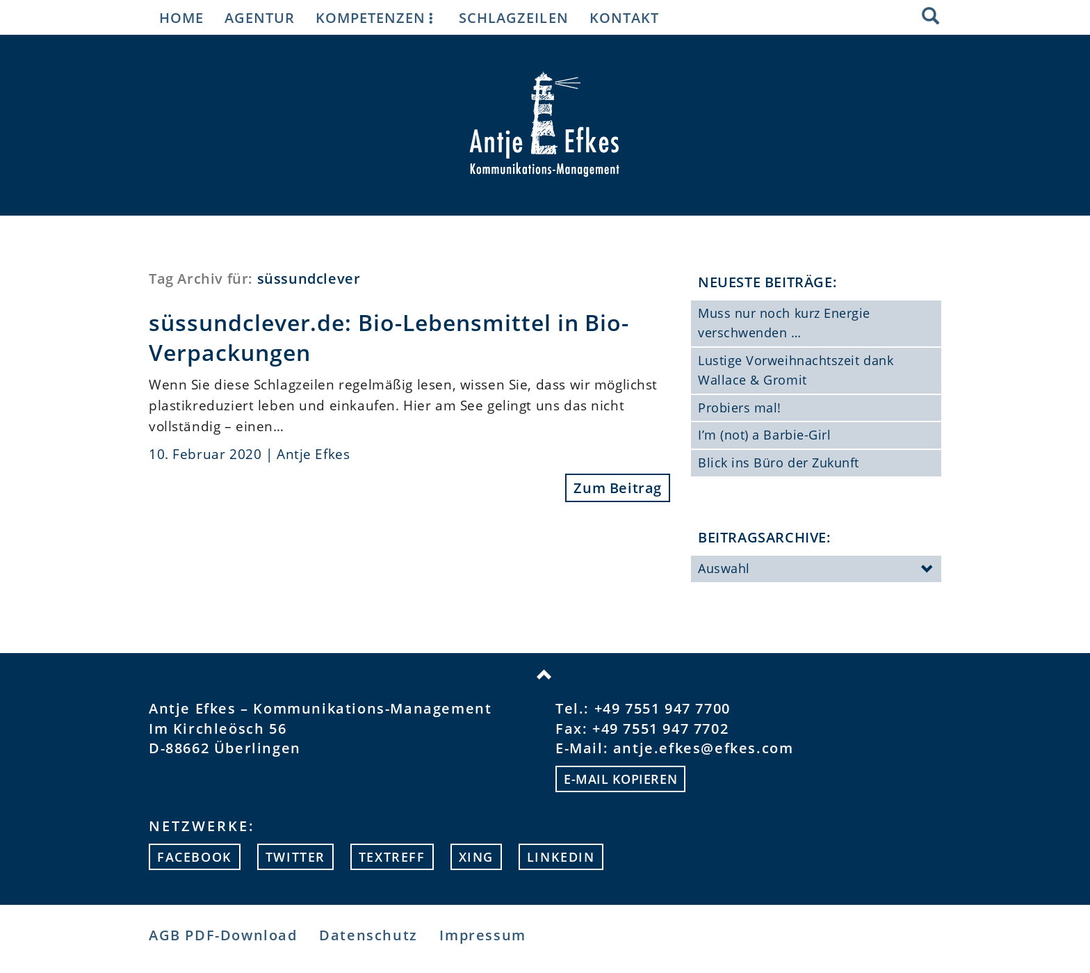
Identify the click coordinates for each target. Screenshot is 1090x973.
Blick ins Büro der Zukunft (778, 462)
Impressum (482, 935)
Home (181, 17)
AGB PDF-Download (223, 935)
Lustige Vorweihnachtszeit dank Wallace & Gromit (795, 370)
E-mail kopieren (620, 779)
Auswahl (816, 569)
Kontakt (624, 17)
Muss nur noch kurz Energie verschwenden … (784, 323)
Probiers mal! (739, 407)
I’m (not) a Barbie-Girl (764, 434)
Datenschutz (368, 935)
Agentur (260, 17)
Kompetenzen (377, 17)
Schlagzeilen (513, 17)
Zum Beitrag (618, 488)
